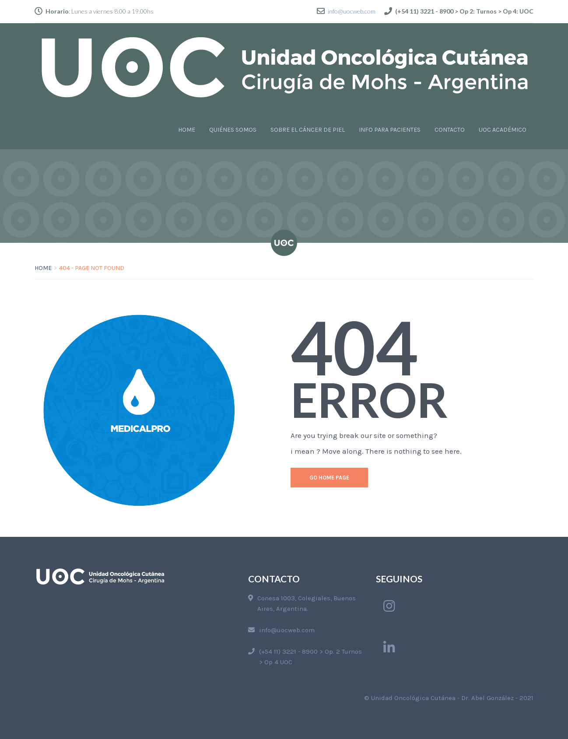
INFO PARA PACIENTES (390, 129)
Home (43, 268)
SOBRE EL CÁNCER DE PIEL (307, 129)
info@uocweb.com (351, 11)
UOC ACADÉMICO (502, 129)
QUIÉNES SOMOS (232, 129)
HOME (186, 129)
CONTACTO (450, 129)
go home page (329, 477)
